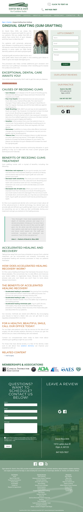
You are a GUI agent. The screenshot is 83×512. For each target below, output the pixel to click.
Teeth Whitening (41, 501)
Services (26, 16)
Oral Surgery (10, 355)
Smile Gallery (68, 480)
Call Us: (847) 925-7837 (9, 83)
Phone (6, 415)
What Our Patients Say (68, 481)
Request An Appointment (14, 487)
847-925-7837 (67, 98)
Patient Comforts (68, 483)
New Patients (68, 476)
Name (6, 402)
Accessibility (14, 483)
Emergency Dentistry (41, 505)
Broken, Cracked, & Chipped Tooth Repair (41, 506)
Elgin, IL (24, 471)
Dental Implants (41, 487)
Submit (8, 446)
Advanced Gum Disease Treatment (41, 478)
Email (6, 408)
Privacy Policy (14, 481)
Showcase (47, 16)
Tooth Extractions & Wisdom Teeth (41, 503)
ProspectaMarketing (59, 510)
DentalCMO (40, 510)
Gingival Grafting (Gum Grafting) (41, 490)
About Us (36, 16)
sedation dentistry (27, 346)
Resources (68, 474)
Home (18, 16)
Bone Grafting (41, 483)
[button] (78, 16)
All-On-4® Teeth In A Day (41, 481)
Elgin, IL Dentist (6, 22)
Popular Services (41, 474)
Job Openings (68, 489)
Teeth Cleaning (41, 476)
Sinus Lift (41, 496)
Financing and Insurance (14, 480)
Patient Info (59, 16)
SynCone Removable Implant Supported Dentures (39, 498)
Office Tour (68, 478)
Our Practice (14, 474)
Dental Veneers (41, 489)
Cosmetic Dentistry (41, 480)
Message (6, 422)
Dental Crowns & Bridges (41, 485)
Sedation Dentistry (41, 494)
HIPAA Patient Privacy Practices (68, 485)
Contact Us (70, 16)
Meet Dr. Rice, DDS (14, 478)
